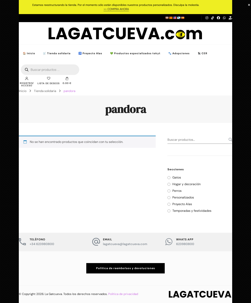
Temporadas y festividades (191, 211)
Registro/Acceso (27, 82)
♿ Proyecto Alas (90, 53)
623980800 (185, 244)
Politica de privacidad (123, 294)
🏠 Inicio (29, 53)
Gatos (176, 177)
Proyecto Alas (182, 204)
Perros (177, 191)
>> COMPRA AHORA (116, 9)
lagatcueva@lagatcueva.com (125, 244)
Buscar (229, 139)
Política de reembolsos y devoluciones (125, 268)
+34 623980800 (42, 244)
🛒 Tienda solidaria (57, 53)
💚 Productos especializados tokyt (135, 53)
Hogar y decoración (186, 184)
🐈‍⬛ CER (202, 53)
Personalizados (183, 197)
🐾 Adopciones (179, 53)
